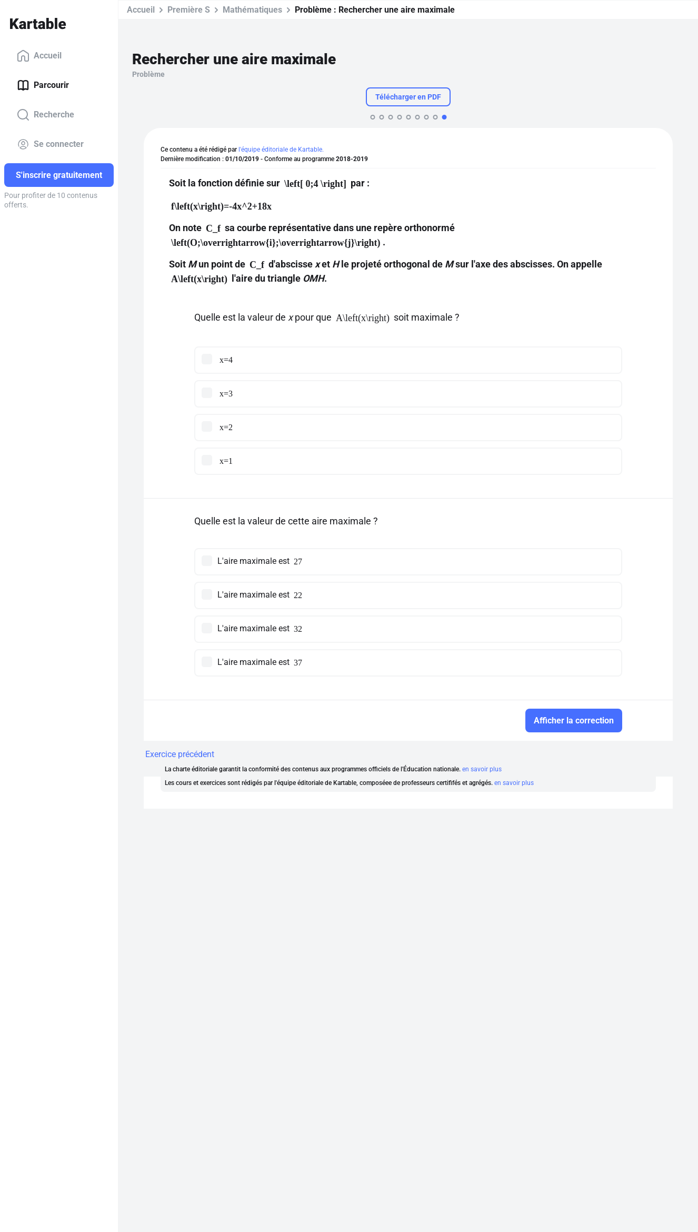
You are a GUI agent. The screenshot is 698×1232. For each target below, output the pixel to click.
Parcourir (43, 85)
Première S (188, 10)
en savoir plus (482, 769)
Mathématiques (252, 10)
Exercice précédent (179, 754)
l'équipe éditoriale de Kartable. (281, 149)
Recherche (45, 114)
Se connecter (50, 144)
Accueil (39, 55)
